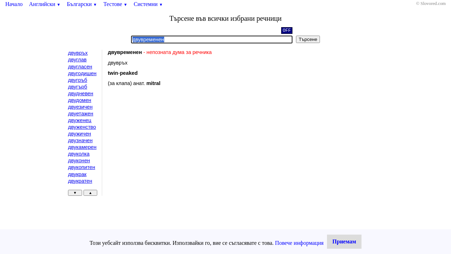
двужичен (79, 134)
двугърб (77, 87)
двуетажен (80, 113)
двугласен (80, 66)
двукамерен (82, 147)
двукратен (80, 181)
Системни (148, 4)
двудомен (79, 100)
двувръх (78, 53)
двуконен (79, 160)
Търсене (308, 39)
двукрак (77, 174)
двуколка (78, 154)
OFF (287, 31)
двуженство (82, 127)
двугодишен (82, 73)
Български (82, 4)
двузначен (80, 140)
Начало (14, 4)
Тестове (115, 4)
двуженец (79, 120)
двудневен (80, 93)
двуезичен (80, 107)
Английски (45, 4)
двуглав (77, 59)
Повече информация (299, 243)
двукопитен (81, 167)
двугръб (77, 80)
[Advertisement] (167, 149)
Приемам (344, 241)
